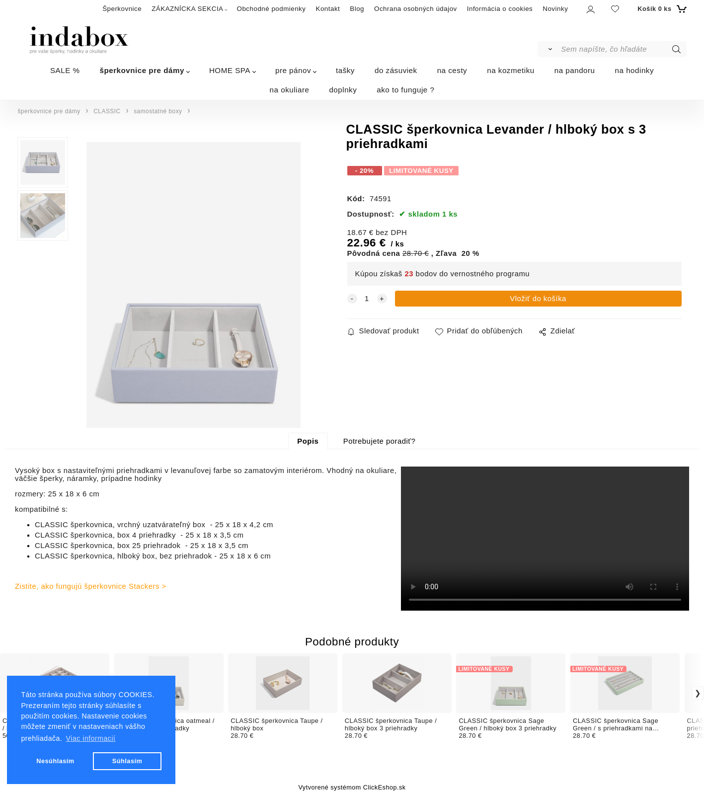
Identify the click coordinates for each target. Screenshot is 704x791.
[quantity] (367, 299)
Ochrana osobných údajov (415, 8)
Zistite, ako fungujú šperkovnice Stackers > (90, 586)
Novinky (555, 8)
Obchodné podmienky (271, 8)
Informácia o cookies (500, 8)
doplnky (343, 89)
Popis (307, 441)
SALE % (65, 70)
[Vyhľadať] (549, 49)
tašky (345, 70)
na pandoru (574, 70)
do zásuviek (396, 70)
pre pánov (293, 70)
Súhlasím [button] (127, 761)
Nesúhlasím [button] (55, 761)
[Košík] (660, 8)
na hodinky (634, 70)
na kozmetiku (510, 70)
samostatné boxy (158, 111)
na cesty (452, 70)
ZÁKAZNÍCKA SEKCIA (187, 8)
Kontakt (327, 8)
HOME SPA (229, 70)
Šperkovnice (122, 8)
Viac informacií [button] (91, 738)
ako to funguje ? (405, 89)
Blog (357, 8)
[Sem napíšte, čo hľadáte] (622, 49)
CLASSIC (106, 111)
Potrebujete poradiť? (379, 441)
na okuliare (290, 89)
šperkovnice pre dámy (142, 70)
